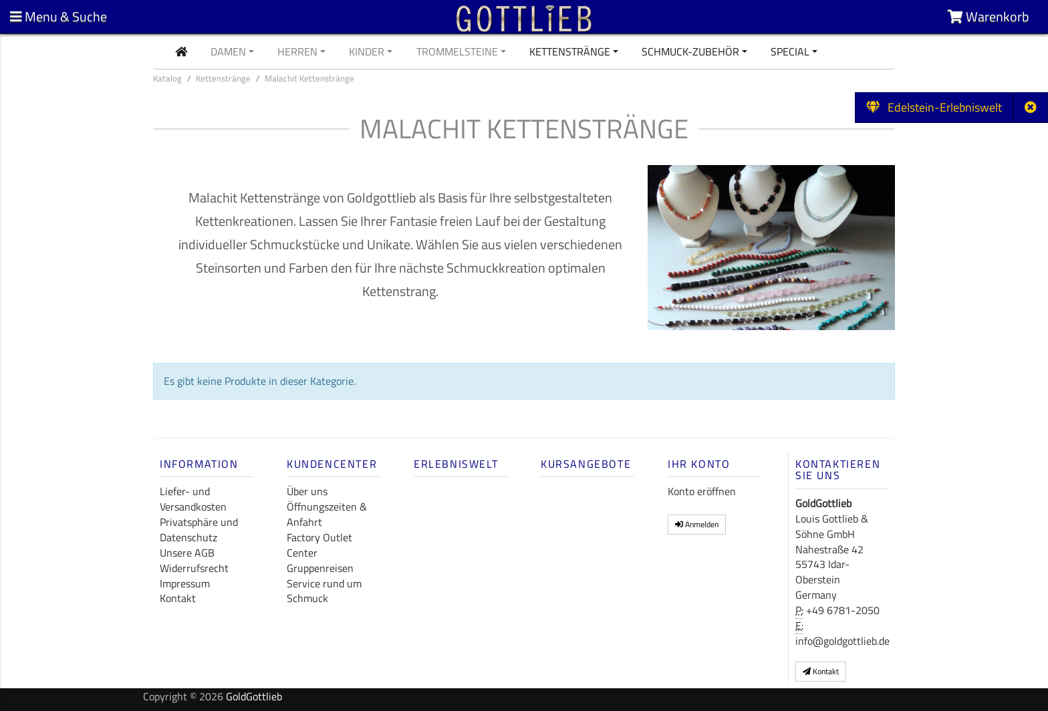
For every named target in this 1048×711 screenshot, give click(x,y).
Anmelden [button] (696, 524)
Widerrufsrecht (194, 568)
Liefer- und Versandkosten (193, 499)
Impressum (185, 583)
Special (790, 51)
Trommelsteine (457, 51)
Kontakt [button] (821, 671)
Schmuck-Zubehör (690, 51)
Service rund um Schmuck (324, 591)
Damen (228, 51)
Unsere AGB (187, 553)
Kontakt (178, 598)
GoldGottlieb (254, 696)
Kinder (366, 51)
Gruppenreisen (320, 568)
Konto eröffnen (702, 491)
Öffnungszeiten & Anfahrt (327, 514)
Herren (297, 51)
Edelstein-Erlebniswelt (934, 107)
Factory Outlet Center (319, 545)
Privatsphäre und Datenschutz (199, 529)
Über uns (307, 491)
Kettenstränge (569, 51)
